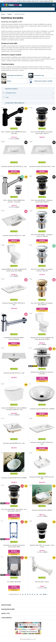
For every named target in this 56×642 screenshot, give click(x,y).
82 (31, 245)
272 (3, 176)
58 (3, 384)
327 (3, 107)
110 (31, 107)
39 (31, 452)
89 (31, 176)
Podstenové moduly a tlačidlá (43, 81)
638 (3, 141)
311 (31, 313)
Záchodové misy (39, 75)
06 (32, 594)
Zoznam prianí (46, 5)
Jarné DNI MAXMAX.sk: (10, 1)
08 (37, 594)
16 (3, 452)
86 (31, 521)
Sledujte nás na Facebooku (29, 624)
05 (30, 594)
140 (40, 594)
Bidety (9, 81)
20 (31, 485)
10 (3, 485)
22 (31, 557)
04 (27, 594)
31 (31, 348)
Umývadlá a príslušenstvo (15, 75)
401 (3, 279)
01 (20, 594)
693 (3, 245)
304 (3, 210)
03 (25, 594)
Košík (50, 5)
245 (31, 141)
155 (31, 418)
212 (31, 210)
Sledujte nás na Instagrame (29, 631)
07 (34, 594)
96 (3, 348)
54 (3, 313)
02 (22, 594)
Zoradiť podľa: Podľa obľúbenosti (14, 103)
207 (31, 279)
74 (3, 418)
